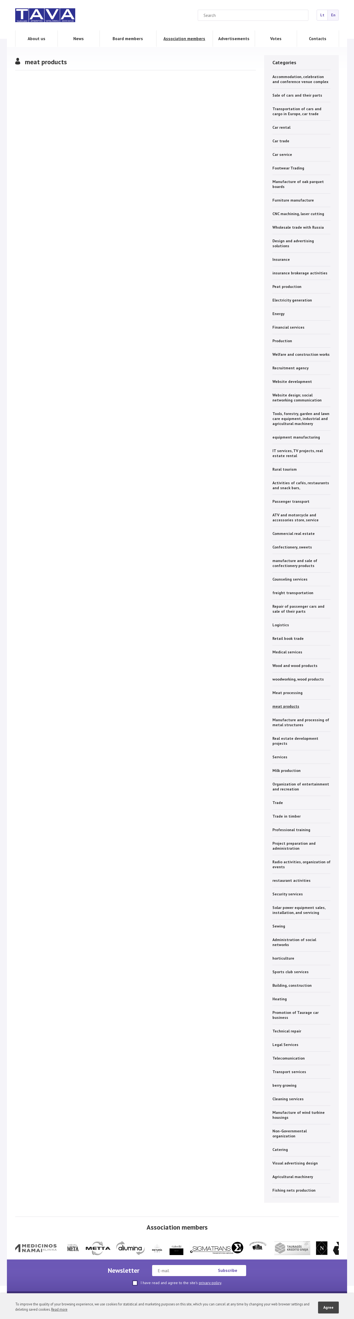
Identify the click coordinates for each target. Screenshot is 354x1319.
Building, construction (292, 985)
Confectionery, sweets (292, 547)
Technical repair (286, 1031)
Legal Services (285, 1044)
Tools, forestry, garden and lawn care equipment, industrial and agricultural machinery (300, 418)
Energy (278, 313)
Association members (184, 38)
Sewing (278, 926)
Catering (280, 1149)
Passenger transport (290, 501)
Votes (276, 38)
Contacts (317, 38)
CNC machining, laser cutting (298, 213)
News (78, 38)
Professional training (291, 829)
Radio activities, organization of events (301, 864)
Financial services (288, 327)
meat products (285, 706)
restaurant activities (291, 880)
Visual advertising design (295, 1163)
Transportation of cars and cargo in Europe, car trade (296, 111)
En (333, 14)
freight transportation (292, 592)
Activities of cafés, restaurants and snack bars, (300, 485)
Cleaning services (288, 1098)
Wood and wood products (294, 665)
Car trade (280, 140)
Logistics (280, 624)
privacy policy (210, 1282)
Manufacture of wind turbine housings (298, 1115)
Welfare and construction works (301, 354)
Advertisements (233, 38)
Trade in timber (286, 816)
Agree (328, 1307)
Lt (322, 14)
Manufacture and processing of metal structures (300, 722)
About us (36, 38)
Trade (277, 802)
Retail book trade (288, 638)
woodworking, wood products (298, 679)
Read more (59, 1309)
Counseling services (290, 579)
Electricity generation (292, 300)
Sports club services (290, 971)
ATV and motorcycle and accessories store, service (295, 517)
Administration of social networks (294, 942)
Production (282, 340)
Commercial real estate (293, 533)
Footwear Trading (288, 168)
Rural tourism (284, 469)
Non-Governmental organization (289, 1133)
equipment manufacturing (296, 437)
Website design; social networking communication (297, 398)
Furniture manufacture (293, 200)
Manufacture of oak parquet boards (298, 184)
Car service (282, 154)
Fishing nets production (294, 1190)
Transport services (289, 1071)
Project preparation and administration (294, 846)
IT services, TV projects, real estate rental (297, 453)
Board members (128, 38)
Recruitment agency (290, 367)
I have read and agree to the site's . (177, 1283)
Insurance (281, 259)
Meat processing (287, 692)
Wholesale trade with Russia (298, 227)
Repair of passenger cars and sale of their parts (298, 609)
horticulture (283, 958)
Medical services (287, 652)
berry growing (284, 1085)
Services (279, 756)
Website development (292, 381)
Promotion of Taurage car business (295, 1015)
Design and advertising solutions (293, 243)
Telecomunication (288, 1058)
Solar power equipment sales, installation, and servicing (298, 910)
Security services (287, 894)
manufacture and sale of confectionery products (294, 563)
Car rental (281, 127)
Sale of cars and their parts (297, 95)
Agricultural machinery (292, 1176)
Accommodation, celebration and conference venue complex (300, 79)
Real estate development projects (295, 741)
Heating (279, 998)
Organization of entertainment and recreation (300, 787)
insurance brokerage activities (299, 273)
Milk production (286, 770)
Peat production (286, 286)
